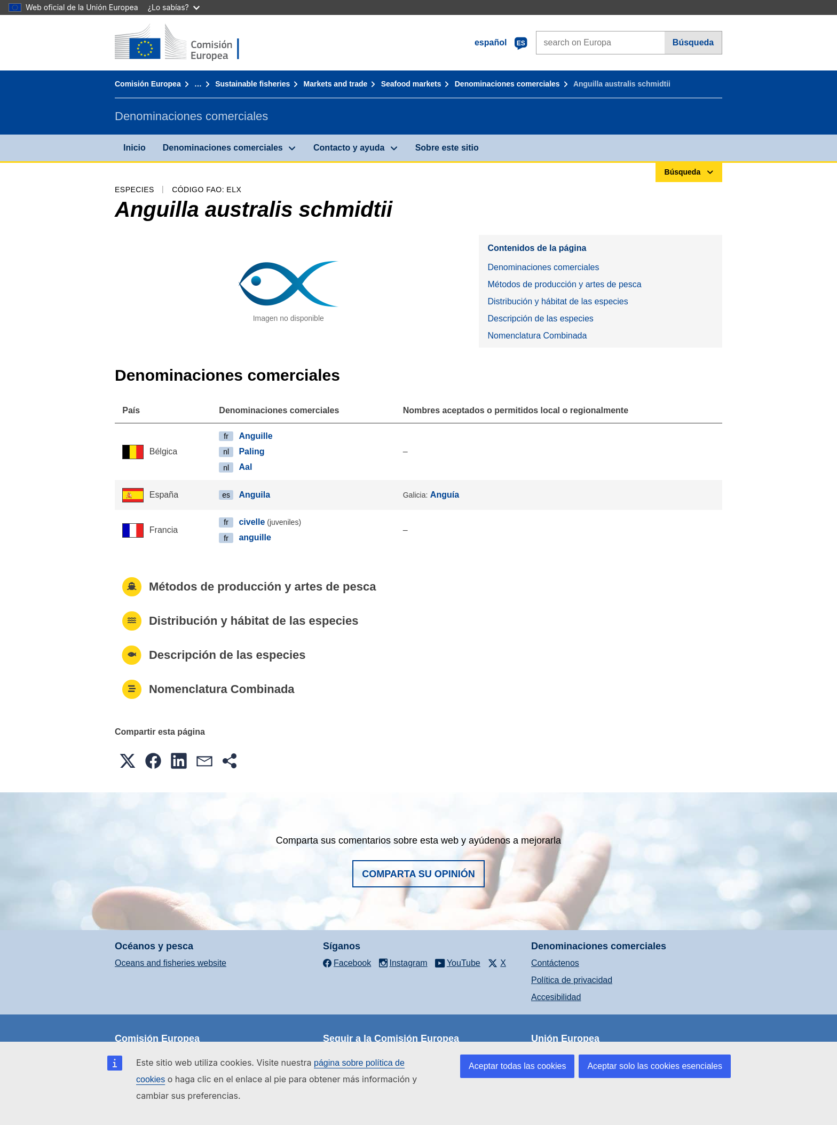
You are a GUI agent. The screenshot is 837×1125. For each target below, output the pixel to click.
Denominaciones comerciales (507, 84)
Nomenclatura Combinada (537, 335)
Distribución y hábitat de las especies (557, 301)
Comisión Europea (148, 84)
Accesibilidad (556, 997)
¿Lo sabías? (174, 7)
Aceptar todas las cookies (517, 1066)
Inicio (134, 147)
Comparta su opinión (418, 874)
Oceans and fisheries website (170, 962)
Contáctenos (555, 962)
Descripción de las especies (540, 318)
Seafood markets (411, 84)
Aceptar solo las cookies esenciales (654, 1066)
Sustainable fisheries (252, 84)
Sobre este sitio (447, 147)
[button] (127, 761)
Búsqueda (693, 42)
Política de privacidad (571, 980)
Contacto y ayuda (348, 147)
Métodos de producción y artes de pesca (564, 284)
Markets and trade (336, 84)
